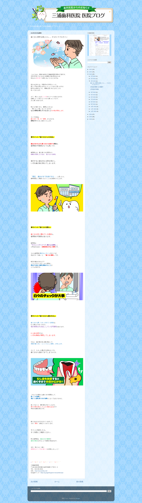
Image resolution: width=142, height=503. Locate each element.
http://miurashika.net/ (41, 471)
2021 (90, 69)
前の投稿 (79, 482)
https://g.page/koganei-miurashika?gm (52, 472)
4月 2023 (93, 92)
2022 (90, 72)
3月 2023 (93, 81)
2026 (90, 119)
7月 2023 (93, 99)
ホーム (57, 482)
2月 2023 (93, 78)
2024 (90, 114)
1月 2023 (93, 76)
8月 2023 (93, 102)
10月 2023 (94, 106)
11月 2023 (94, 109)
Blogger (78, 498)
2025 (90, 116)
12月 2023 (94, 111)
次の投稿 (34, 482)
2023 (90, 74)
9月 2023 (93, 104)
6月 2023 (93, 97)
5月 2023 (93, 94)
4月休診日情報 (94, 89)
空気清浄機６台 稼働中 (96, 87)
